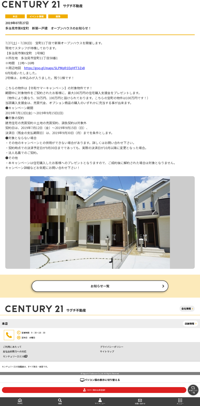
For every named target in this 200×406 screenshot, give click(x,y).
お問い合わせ (140, 401)
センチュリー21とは (15, 356)
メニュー (180, 401)
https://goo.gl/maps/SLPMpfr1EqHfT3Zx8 (54, 67)
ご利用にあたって (12, 347)
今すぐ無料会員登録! (94, 390)
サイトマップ (107, 352)
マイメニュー (100, 401)
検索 (60, 401)
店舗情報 (189, 324)
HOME (20, 401)
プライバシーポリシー (111, 347)
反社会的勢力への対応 (14, 352)
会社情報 (186, 309)
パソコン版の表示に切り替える (102, 380)
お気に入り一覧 (193, 390)
